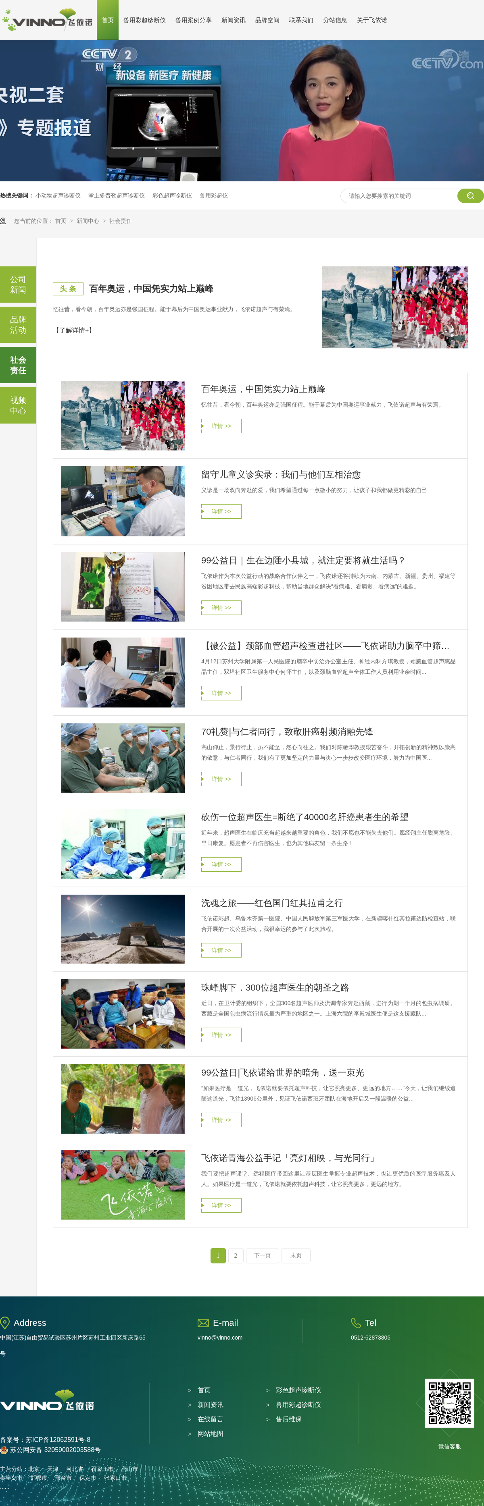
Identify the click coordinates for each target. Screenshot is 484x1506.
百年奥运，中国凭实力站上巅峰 (151, 289)
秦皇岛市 (11, 1478)
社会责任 (120, 221)
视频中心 (18, 405)
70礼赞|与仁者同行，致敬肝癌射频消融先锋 (287, 732)
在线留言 (210, 1419)
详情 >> (221, 426)
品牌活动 (18, 324)
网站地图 (210, 1433)
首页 (108, 20)
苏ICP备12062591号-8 (58, 1439)
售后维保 (289, 1419)
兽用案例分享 (193, 20)
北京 (34, 1469)
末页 (296, 1256)
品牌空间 (267, 20)
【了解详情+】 (74, 330)
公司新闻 (18, 284)
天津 (52, 1469)
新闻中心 (89, 221)
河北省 (74, 1469)
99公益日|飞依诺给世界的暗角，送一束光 (282, 1073)
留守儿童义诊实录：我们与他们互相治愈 (281, 474)
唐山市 (129, 1469)
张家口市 (115, 1478)
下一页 (262, 1256)
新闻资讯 (233, 20)
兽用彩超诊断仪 (144, 20)
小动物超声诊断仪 (58, 195)
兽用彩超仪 (214, 195)
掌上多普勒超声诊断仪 (116, 195)
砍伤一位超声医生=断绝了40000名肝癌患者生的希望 (305, 817)
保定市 (87, 1478)
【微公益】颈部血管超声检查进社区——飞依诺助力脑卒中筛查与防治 (328, 646)
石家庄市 (102, 1469)
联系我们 (301, 20)
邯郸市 (38, 1478)
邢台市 (63, 1478)
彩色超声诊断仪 (172, 195)
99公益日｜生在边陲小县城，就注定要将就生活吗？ (303, 560)
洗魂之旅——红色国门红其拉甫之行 (272, 903)
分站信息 (335, 20)
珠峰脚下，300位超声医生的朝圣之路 (275, 988)
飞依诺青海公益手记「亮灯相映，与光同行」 (290, 1158)
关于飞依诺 (372, 20)
